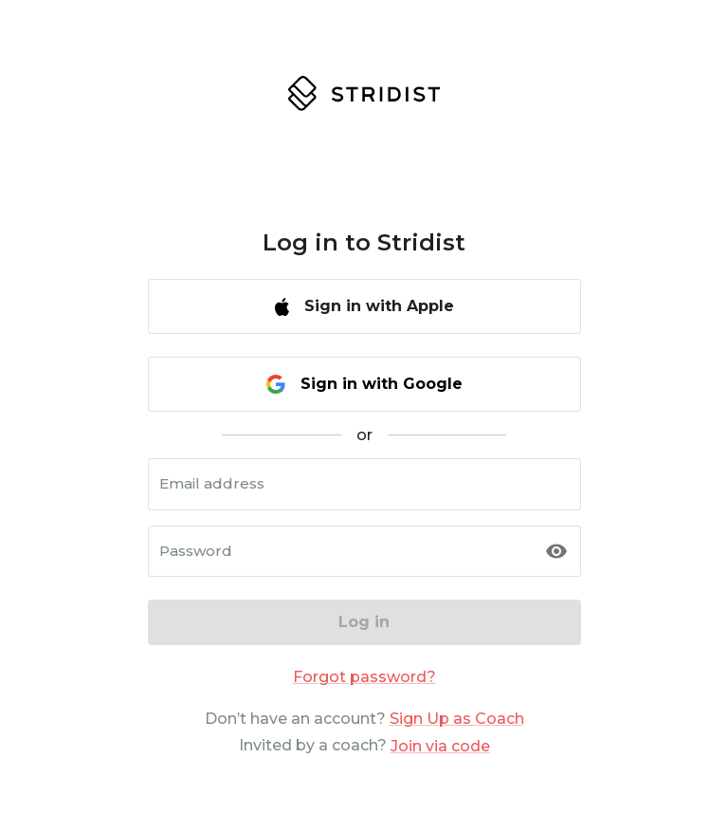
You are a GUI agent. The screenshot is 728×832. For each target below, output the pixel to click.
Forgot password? (364, 677)
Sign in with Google (364, 384)
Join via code (440, 746)
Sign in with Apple (364, 306)
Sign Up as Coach (457, 719)
